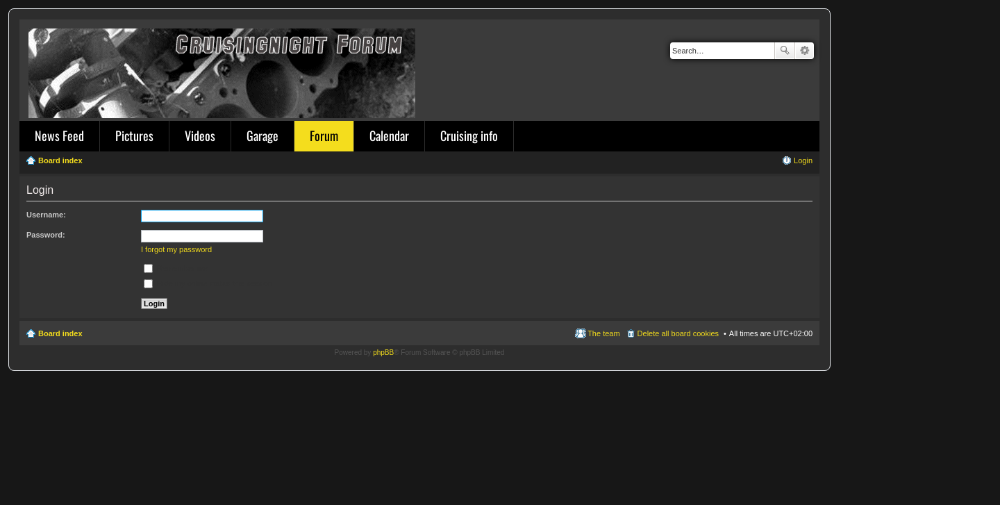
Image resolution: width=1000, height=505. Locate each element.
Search (784, 50)
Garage (262, 135)
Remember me (176, 268)
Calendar (389, 135)
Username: (46, 214)
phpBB (383, 352)
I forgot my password (176, 249)
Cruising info (469, 135)
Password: (45, 235)
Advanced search (804, 50)
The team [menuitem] (603, 333)
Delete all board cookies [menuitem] (678, 333)
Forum (324, 135)
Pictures (134, 135)
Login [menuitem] (803, 160)
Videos (200, 135)
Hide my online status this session (208, 283)
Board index (60, 333)
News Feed (59, 135)
